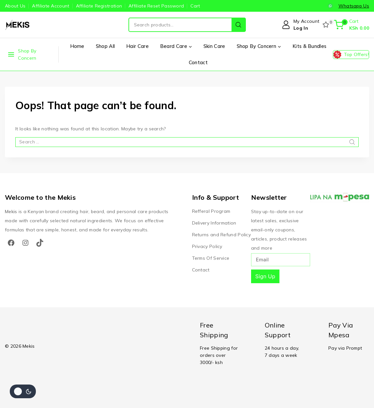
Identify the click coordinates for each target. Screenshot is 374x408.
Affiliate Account (50, 6)
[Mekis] (18, 25)
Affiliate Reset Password (156, 6)
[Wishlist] (326, 24)
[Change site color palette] (23, 391)
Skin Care (214, 46)
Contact (198, 62)
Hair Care (137, 46)
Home (77, 46)
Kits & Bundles (309, 46)
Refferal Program (211, 211)
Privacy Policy (207, 246)
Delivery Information (214, 223)
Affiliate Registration (99, 6)
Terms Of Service (211, 258)
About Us (15, 6)
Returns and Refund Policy (221, 235)
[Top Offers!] (351, 54)
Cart (195, 6)
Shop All (105, 46)
